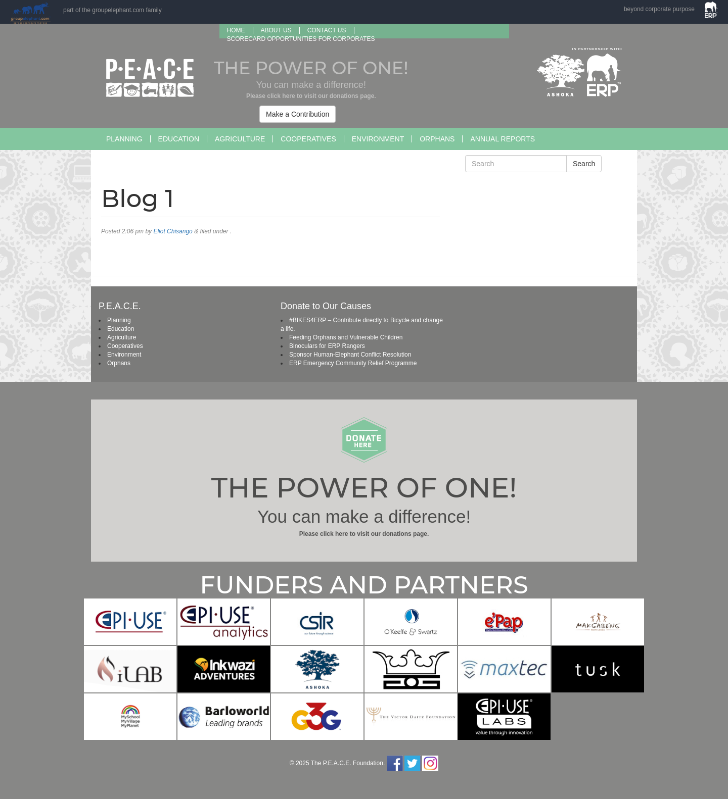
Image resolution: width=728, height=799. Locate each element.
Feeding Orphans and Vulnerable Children (345, 337)
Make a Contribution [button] (297, 114)
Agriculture (240, 138)
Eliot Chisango (172, 231)
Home (236, 30)
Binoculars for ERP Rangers (327, 345)
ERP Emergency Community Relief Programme (353, 363)
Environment (378, 138)
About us (276, 30)
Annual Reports (502, 138)
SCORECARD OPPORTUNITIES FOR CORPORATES (301, 38)
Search (584, 164)
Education (178, 138)
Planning (124, 138)
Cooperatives (308, 138)
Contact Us (326, 30)
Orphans (437, 138)
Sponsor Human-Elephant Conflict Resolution (350, 354)
